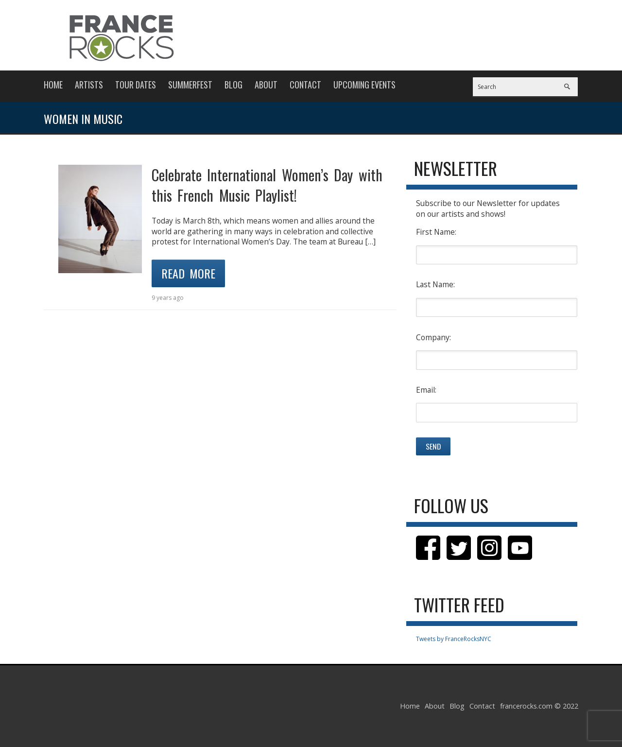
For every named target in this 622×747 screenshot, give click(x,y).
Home (53, 84)
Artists (89, 84)
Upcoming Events (364, 84)
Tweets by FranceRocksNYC (453, 639)
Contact (305, 84)
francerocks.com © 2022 (539, 706)
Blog (233, 84)
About (266, 84)
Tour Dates (135, 84)
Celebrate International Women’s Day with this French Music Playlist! (267, 185)
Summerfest (190, 84)
